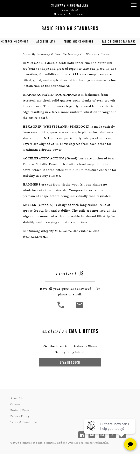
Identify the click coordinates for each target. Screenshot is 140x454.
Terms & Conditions (23, 422)
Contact (77, 14)
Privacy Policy (19, 416)
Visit (60, 14)
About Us (16, 398)
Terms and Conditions (78, 41)
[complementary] (110, 431)
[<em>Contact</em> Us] (79, 307)
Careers (15, 404)
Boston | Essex (20, 410)
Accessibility (45, 41)
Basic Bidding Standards (119, 41)
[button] (134, 5)
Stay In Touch (70, 362)
